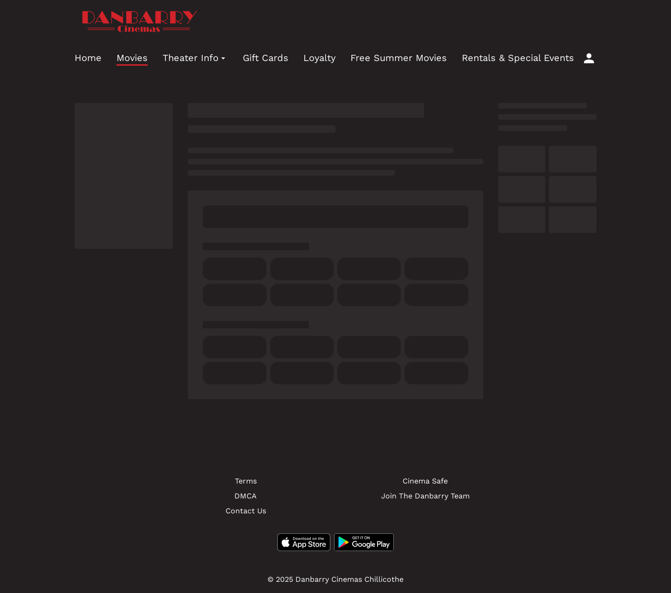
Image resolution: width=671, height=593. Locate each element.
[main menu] (324, 58)
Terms (246, 481)
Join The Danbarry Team (425, 495)
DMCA (245, 495)
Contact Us (246, 510)
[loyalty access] (589, 58)
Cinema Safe (425, 481)
